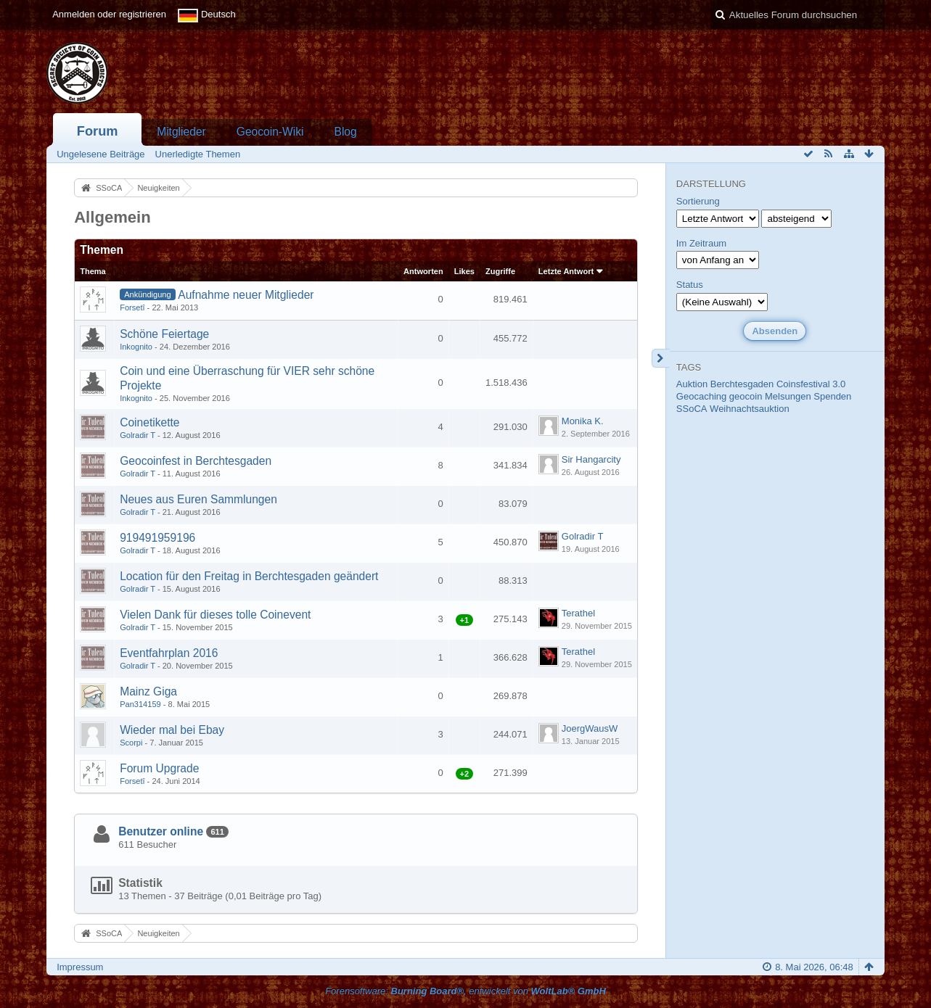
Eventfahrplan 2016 (169, 653)
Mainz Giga (148, 691)
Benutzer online (160, 831)
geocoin (746, 396)
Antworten (423, 271)
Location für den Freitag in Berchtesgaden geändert (249, 576)
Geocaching (701, 396)
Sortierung (698, 201)
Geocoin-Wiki (270, 131)
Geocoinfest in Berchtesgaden (195, 461)
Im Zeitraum (701, 243)
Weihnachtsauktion (749, 408)
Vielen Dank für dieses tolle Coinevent (215, 614)
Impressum (80, 967)
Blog (345, 131)
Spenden (832, 396)
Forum (97, 131)
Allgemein (112, 217)
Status (689, 284)
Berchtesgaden (742, 384)
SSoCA (692, 408)
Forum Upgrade (159, 768)
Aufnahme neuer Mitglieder (245, 295)
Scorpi (131, 742)
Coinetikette (149, 422)
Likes (464, 271)
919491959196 (157, 538)
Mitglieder (181, 131)
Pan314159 (140, 704)
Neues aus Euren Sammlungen (198, 499)
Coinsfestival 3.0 (810, 384)
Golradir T (137, 435)
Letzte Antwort (566, 271)
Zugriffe (500, 271)
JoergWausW (590, 728)
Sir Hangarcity (591, 459)
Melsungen (788, 396)
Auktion (692, 384)
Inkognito (136, 346)
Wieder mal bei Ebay (172, 730)
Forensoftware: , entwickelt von (465, 991)
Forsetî (132, 307)
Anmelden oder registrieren (109, 14)
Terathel (578, 613)
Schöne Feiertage (164, 334)
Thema (93, 271)
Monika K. (583, 421)
